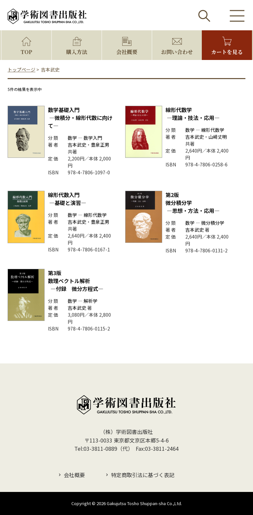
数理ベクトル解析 (75, 281)
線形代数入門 (67, 199)
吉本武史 (77, 144)
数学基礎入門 (80, 117)
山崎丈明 (217, 136)
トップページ (21, 69)
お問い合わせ (177, 52)
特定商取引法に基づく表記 (142, 475)
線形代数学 (192, 114)
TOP (26, 52)
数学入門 (93, 137)
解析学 (90, 301)
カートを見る (227, 52)
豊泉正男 (100, 144)
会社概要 (126, 52)
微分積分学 (212, 222)
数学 (72, 137)
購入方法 (76, 52)
